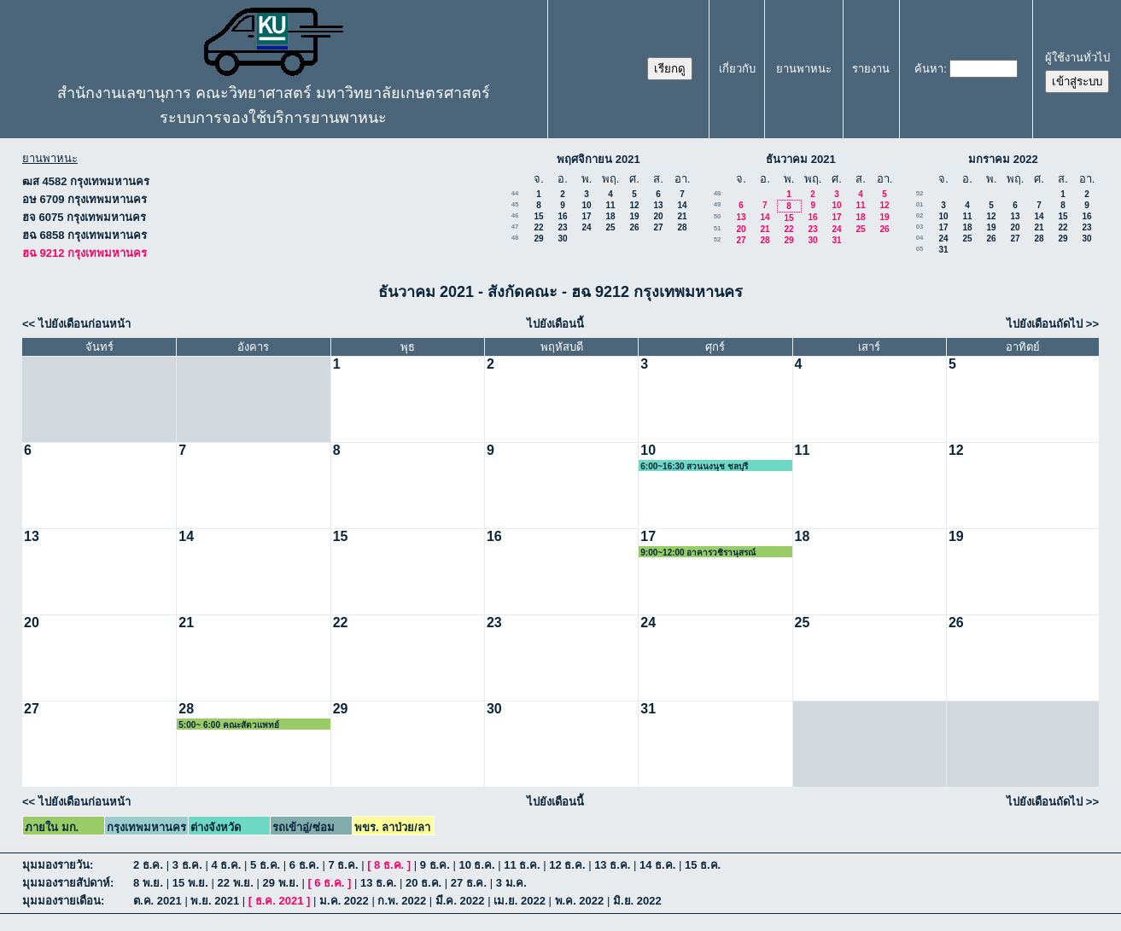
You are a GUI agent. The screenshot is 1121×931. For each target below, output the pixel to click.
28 (681, 227)
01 (920, 204)
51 (717, 228)
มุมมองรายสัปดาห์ (66, 882)
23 (562, 227)
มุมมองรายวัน (56, 864)
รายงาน (871, 68)
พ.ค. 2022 (579, 900)
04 (920, 237)
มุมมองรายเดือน (61, 900)
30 (562, 238)
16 (562, 216)
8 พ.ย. (148, 882)
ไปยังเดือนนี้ (555, 323)
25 (610, 227)
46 (515, 215)
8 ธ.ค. (389, 864)
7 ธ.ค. (343, 864)
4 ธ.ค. (226, 864)
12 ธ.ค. (567, 864)
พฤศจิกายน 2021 (598, 159)
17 (586, 216)
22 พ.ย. (236, 882)
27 (658, 227)
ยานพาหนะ (804, 68)
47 (515, 226)
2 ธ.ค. (148, 864)
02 (920, 215)
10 (586, 205)
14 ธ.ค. (657, 864)
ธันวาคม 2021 (801, 159)
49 (717, 204)
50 (717, 216)
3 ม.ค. (511, 882)
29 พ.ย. (281, 882)
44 (515, 193)
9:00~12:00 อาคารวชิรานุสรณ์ (698, 552)
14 (681, 205)
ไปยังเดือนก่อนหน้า (84, 323)
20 (658, 216)
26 (634, 227)
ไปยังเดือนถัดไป (1045, 323)
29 (538, 238)
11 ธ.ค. (522, 864)
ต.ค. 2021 (157, 900)
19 (634, 216)
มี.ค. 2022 (460, 900)
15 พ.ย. (190, 882)
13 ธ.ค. (612, 864)
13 (658, 205)
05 (920, 249)
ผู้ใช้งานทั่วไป (1077, 57)
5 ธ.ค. (265, 864)
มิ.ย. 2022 (637, 900)
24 (586, 227)
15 (538, 216)
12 (634, 205)
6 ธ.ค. (304, 864)
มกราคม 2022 (1003, 159)
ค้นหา (928, 68)
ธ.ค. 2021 (279, 900)
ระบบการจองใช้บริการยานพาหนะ (273, 117)
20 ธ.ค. (423, 882)
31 (836, 240)
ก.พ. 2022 (401, 900)
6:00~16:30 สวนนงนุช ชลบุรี (694, 466)
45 (515, 204)
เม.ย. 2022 (519, 900)
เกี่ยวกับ (737, 68)
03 (920, 226)
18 (610, 216)
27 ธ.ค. (469, 882)
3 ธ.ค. (187, 864)
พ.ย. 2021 (214, 900)
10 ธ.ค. (476, 864)
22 (538, 227)
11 (610, 205)
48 (515, 237)
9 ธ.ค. (435, 864)
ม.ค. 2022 (344, 900)
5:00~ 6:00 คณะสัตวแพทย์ (228, 725)
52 (717, 239)
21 (681, 216)
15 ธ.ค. (703, 864)
